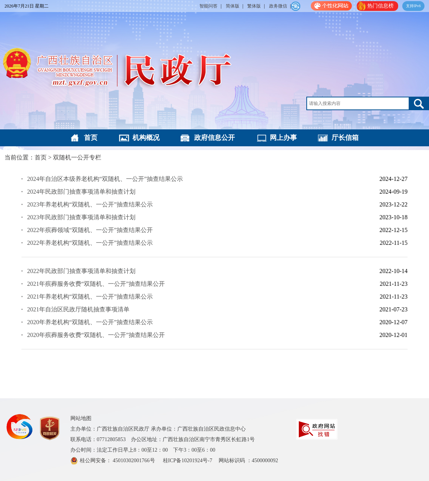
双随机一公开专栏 (77, 157)
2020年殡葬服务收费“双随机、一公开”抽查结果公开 (96, 335)
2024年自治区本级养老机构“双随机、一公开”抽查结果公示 (105, 179)
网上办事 (283, 137)
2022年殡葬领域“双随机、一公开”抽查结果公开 (90, 230)
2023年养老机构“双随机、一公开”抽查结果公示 (90, 204)
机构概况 (146, 137)
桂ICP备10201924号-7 (188, 460)
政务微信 (278, 6)
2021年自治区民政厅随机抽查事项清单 (78, 309)
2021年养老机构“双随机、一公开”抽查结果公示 (90, 296)
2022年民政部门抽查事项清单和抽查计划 (81, 271)
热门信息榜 (380, 6)
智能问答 (208, 6)
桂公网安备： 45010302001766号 (118, 460)
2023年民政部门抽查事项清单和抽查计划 (81, 217)
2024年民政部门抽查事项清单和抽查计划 (81, 191)
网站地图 (80, 418)
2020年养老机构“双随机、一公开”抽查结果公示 (90, 322)
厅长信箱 (345, 137)
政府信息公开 (214, 137)
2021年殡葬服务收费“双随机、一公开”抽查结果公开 (96, 284)
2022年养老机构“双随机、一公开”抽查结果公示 (90, 243)
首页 (90, 137)
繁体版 (254, 6)
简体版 (232, 6)
